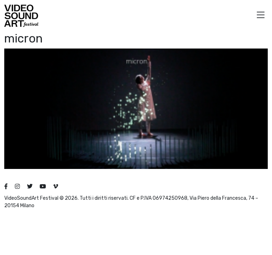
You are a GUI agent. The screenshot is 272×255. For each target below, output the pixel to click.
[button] (260, 16)
